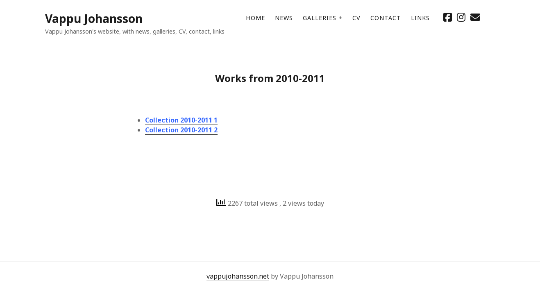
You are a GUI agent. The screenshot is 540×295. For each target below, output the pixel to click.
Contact (385, 18)
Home (255, 18)
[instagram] (461, 17)
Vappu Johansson (94, 18)
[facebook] (447, 17)
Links (420, 18)
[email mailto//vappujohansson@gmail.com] (475, 17)
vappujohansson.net (237, 276)
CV (356, 18)
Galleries (319, 18)
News (284, 18)
